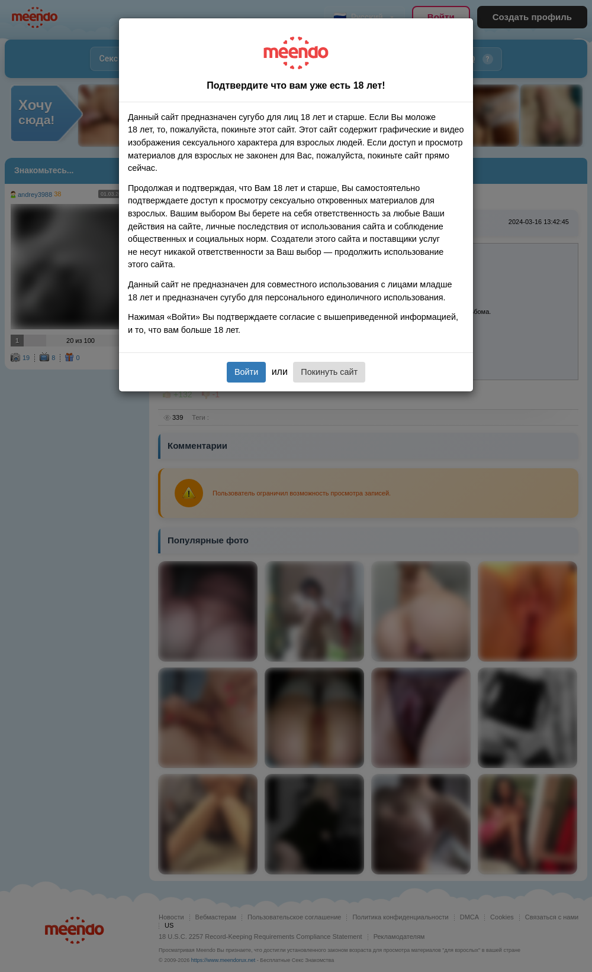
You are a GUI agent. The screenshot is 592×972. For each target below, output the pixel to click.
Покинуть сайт (329, 372)
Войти (246, 372)
